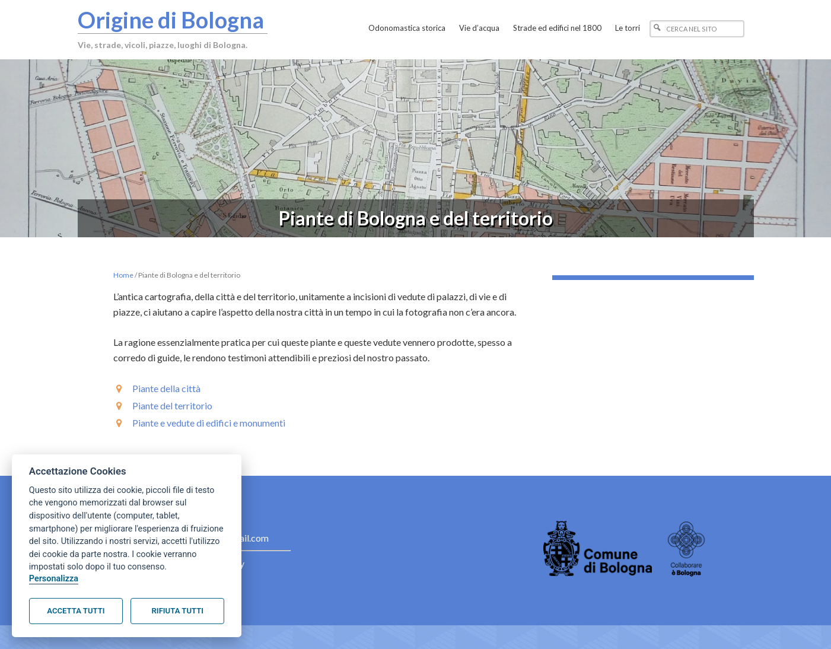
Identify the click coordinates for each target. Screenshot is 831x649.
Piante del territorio (172, 405)
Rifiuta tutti (177, 610)
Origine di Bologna (171, 19)
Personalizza (53, 579)
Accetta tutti (75, 610)
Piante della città (166, 388)
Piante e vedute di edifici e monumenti (208, 422)
